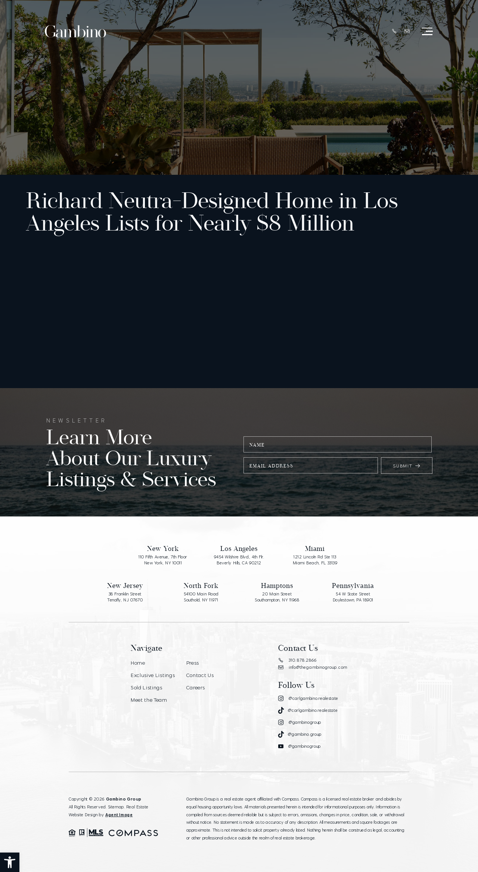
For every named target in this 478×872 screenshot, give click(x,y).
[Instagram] (308, 698)
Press (192, 662)
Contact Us (200, 674)
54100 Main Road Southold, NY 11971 (201, 597)
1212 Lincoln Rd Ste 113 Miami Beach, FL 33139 (315, 560)
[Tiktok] (308, 711)
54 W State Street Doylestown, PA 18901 (353, 597)
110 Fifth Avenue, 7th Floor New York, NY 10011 (163, 560)
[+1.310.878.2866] (393, 32)
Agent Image (119, 814)
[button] (9, 862)
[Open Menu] (426, 32)
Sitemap (116, 807)
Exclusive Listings (153, 674)
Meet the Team (149, 698)
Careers (195, 686)
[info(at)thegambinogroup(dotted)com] (406, 32)
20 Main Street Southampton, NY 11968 (277, 597)
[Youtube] (299, 747)
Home (138, 662)
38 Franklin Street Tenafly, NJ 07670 (125, 597)
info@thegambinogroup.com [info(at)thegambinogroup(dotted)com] (312, 667)
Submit (406, 466)
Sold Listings (146, 686)
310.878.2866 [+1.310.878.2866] (297, 660)
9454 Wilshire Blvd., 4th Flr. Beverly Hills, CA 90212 (239, 560)
